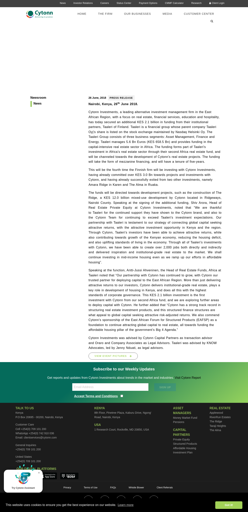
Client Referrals (165, 487)
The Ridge (216, 421)
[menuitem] (84, 13)
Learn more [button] (125, 505)
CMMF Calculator (174, 3)
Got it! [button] (229, 505)
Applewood (216, 412)
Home (82, 13)
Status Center (124, 3)
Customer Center (199, 13)
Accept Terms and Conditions (96, 396)
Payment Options (148, 3)
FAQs (113, 487)
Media (167, 13)
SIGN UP (165, 387)
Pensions (178, 422)
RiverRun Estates (220, 417)
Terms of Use (90, 487)
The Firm (105, 13)
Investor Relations (83, 3)
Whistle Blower (136, 487)
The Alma (215, 430)
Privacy (67, 487)
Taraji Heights (218, 425)
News (63, 3)
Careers (104, 3)
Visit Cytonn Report (187, 377)
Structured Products (185, 443)
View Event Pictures (113, 356)
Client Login (217, 3)
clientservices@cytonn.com (40, 437)
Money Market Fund (185, 417)
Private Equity (181, 439)
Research (196, 3)
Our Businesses (137, 13)
